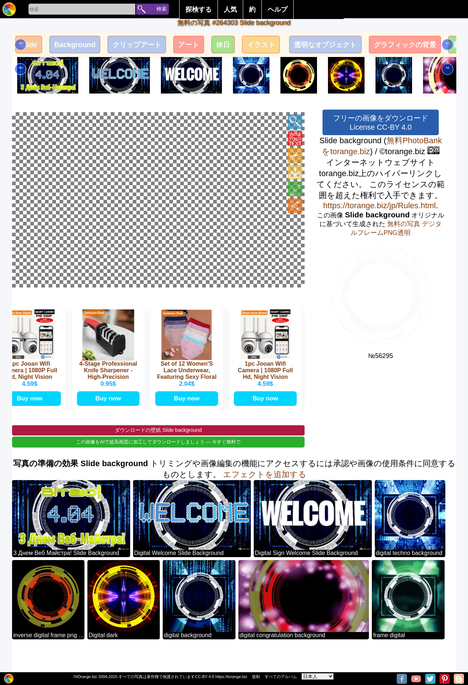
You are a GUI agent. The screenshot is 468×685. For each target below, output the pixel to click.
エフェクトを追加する (264, 487)
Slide (31, 46)
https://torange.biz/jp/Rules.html (379, 205)
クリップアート (154, 46)
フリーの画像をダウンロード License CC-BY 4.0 (380, 122)
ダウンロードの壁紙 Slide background (158, 443)
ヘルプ (277, 9)
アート (215, 46)
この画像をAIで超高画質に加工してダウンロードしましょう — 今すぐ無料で (158, 454)
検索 (161, 9)
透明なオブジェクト (374, 46)
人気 (230, 9)
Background (83, 46)
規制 (256, 676)
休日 (255, 46)
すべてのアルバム (281, 676)
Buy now (31, 409)
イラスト (299, 46)
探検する (198, 9)
